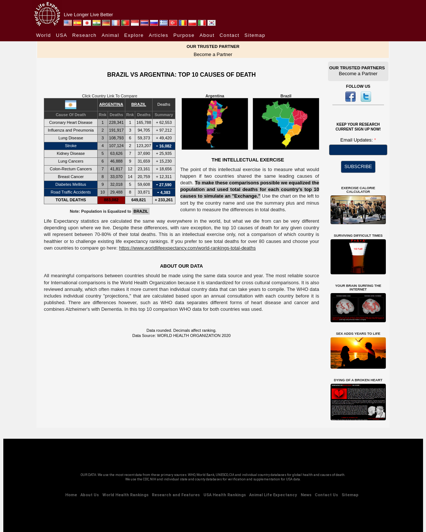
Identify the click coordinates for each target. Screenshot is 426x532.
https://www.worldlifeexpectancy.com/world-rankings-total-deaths (187, 248)
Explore (134, 35)
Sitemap (254, 35)
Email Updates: (357, 140)
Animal (110, 35)
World (43, 35)
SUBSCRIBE (358, 166)
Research (84, 35)
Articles (158, 35)
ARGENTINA (111, 104)
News (306, 495)
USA (61, 35)
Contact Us (326, 495)
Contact (230, 35)
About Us (89, 495)
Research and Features (176, 495)
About (207, 35)
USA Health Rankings (224, 495)
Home (71, 495)
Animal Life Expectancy (273, 495)
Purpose (184, 35)
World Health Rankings (125, 495)
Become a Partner (213, 54)
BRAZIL (138, 104)
